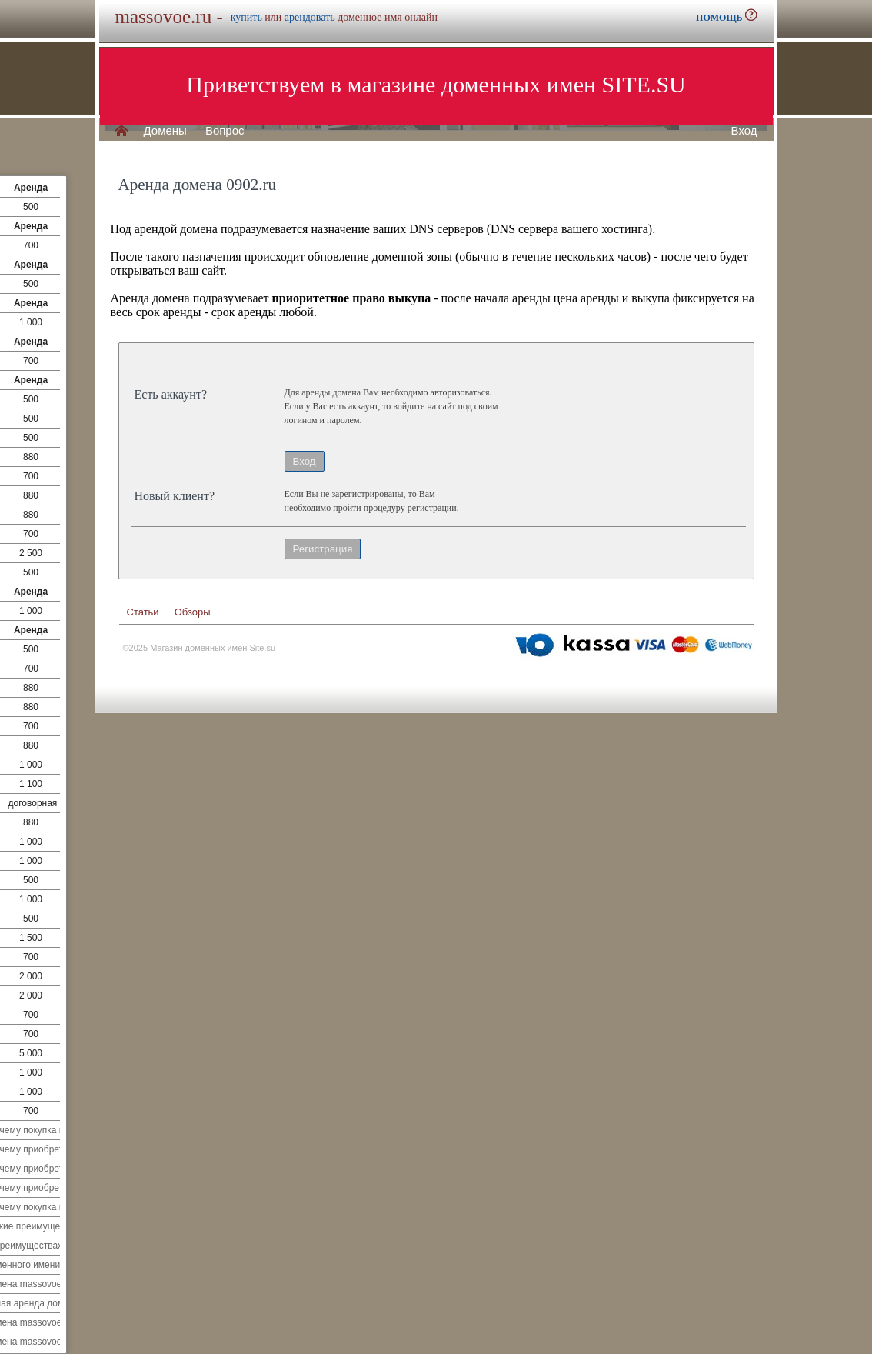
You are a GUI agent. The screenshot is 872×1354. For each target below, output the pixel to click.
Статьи (143, 612)
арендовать (310, 17)
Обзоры (193, 612)
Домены (165, 131)
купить (246, 17)
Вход (744, 131)
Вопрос (225, 131)
